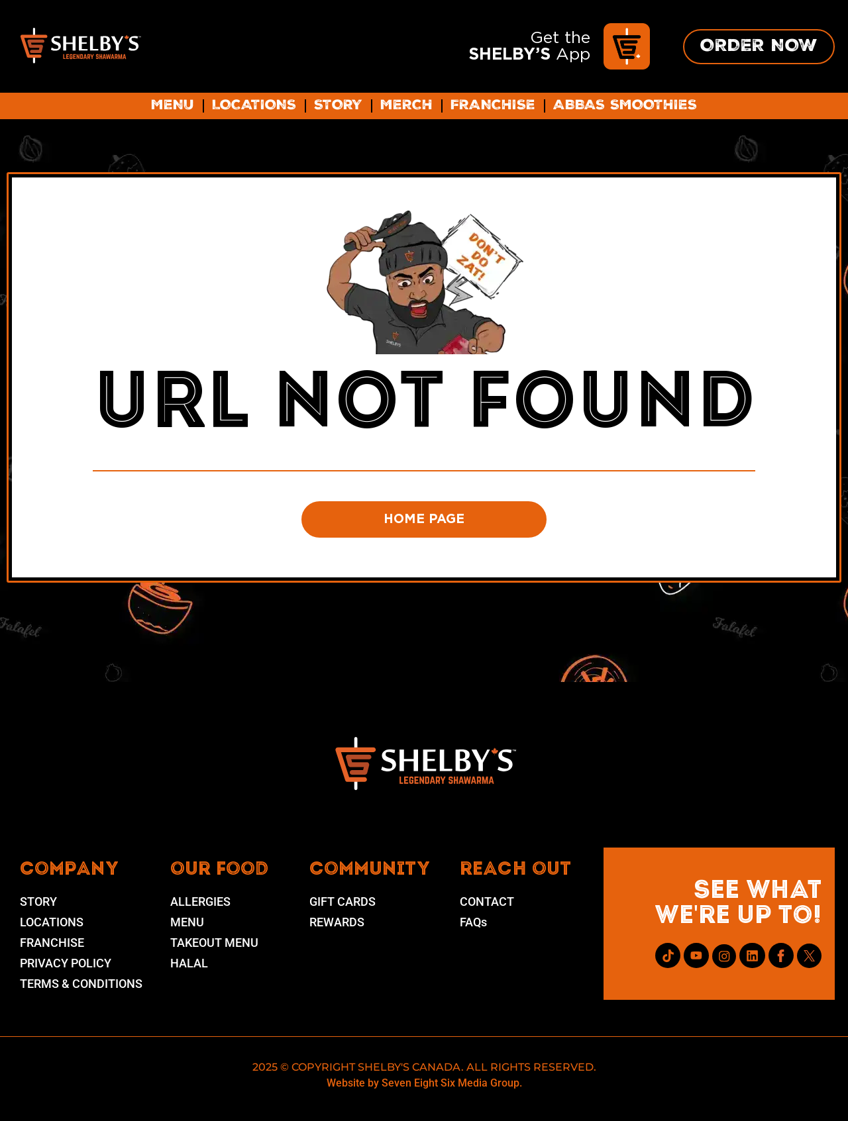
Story (338, 106)
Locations (254, 106)
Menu (172, 106)
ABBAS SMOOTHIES (625, 106)
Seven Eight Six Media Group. (452, 1086)
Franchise (492, 106)
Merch (406, 106)
